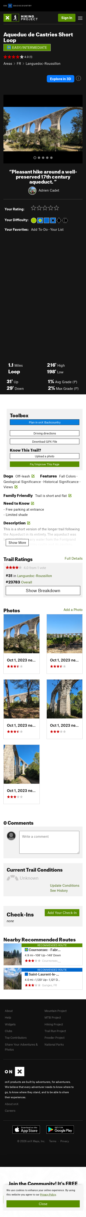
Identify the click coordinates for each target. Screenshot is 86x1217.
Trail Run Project (55, 1031)
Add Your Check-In (62, 913)
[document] (43, 1197)
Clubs (8, 1031)
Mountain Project (55, 1011)
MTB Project (52, 1017)
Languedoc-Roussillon (43, 63)
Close (43, 1204)
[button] (8, 129)
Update (64, 885)
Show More (17, 542)
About (9, 1011)
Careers (10, 1110)
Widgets (10, 1024)
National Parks (54, 1044)
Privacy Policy (48, 1194)
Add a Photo (73, 609)
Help (8, 1017)
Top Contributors (16, 1037)
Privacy (64, 1141)
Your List (57, 229)
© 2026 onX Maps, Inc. (31, 1141)
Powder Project (54, 1037)
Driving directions (44, 433)
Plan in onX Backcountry (45, 422)
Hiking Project (53, 1024)
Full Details (74, 558)
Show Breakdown (43, 590)
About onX (12, 1104)
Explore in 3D (60, 79)
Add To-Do (39, 229)
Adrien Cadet (49, 190)
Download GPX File (44, 441)
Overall (26, 582)
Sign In (66, 18)
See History (59, 890)
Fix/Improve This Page (44, 464)
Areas (7, 63)
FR (19, 63)
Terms (52, 1141)
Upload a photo (44, 456)
